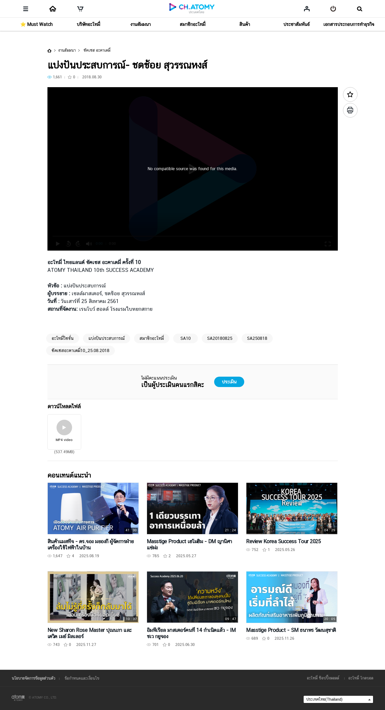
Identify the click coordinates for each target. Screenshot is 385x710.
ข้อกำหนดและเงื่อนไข (82, 678)
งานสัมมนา (67, 50)
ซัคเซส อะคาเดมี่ (96, 50)
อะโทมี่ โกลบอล (360, 678)
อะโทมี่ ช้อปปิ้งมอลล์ (323, 678)
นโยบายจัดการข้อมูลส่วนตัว (33, 678)
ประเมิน (229, 381)
